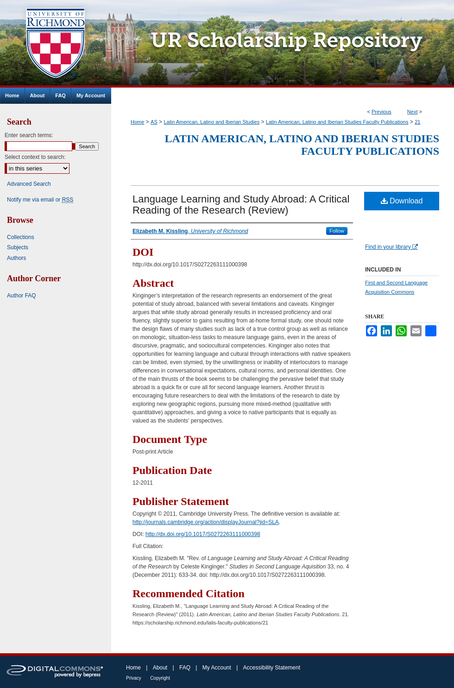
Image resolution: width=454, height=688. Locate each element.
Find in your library (391, 247)
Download (402, 201)
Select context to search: (35, 157)
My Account (216, 667)
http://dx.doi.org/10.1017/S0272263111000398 (202, 534)
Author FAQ (21, 295)
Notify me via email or (40, 199)
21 (417, 122)
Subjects (17, 247)
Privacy (133, 678)
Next (412, 111)
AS (154, 122)
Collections (20, 237)
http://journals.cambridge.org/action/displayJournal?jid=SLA (205, 522)
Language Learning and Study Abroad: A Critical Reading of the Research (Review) (240, 204)
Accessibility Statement (271, 667)
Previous (381, 111)
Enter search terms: (29, 135)
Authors (16, 258)
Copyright (160, 678)
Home (137, 122)
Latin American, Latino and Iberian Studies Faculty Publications (337, 122)
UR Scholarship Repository (282, 44)
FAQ (184, 667)
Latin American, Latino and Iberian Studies (211, 122)
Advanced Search (29, 184)
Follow (336, 231)
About (160, 667)
